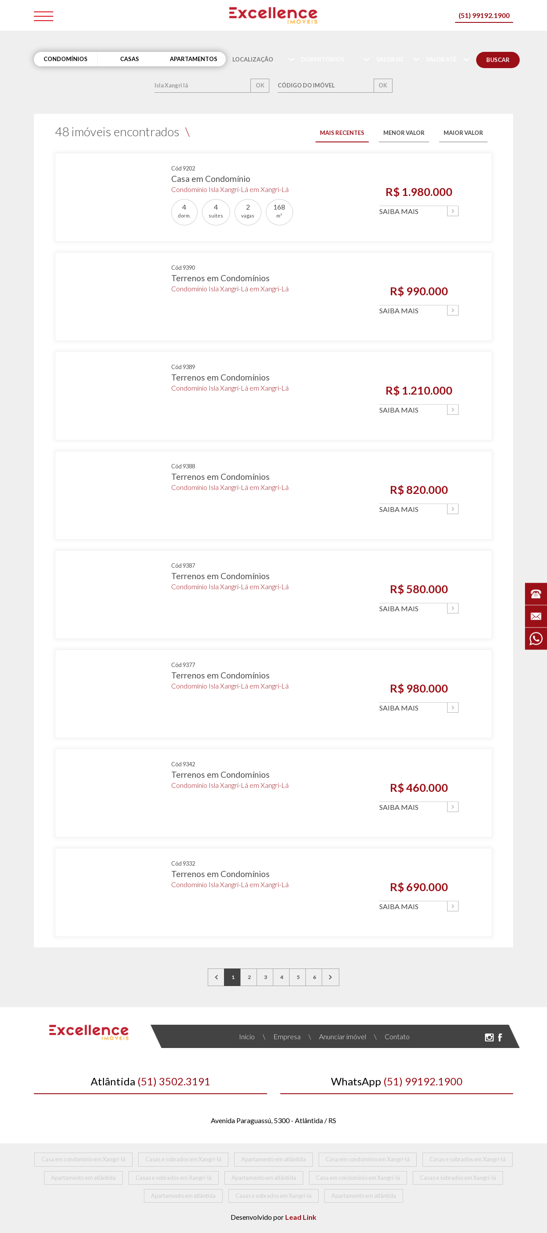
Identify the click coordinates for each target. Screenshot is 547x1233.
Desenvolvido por (273, 1217)
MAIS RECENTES (342, 132)
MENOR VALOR (404, 132)
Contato (392, 1036)
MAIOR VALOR (463, 132)
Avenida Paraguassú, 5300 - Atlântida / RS (273, 1120)
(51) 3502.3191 (150, 1081)
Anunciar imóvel (337, 1036)
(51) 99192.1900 (484, 15)
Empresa (282, 1036)
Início (247, 1036)
